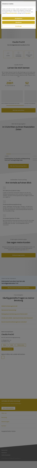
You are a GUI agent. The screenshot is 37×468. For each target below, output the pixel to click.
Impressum (27, 13)
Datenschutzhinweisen (11, 13)
